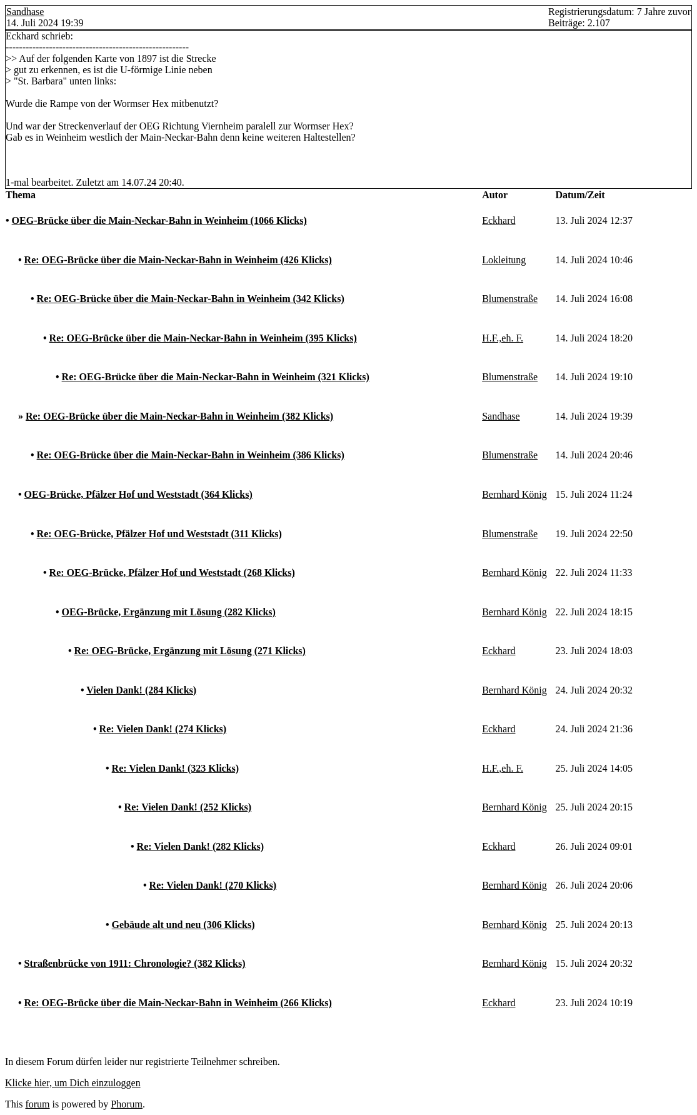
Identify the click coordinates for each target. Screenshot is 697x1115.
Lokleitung (504, 260)
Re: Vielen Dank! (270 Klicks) (213, 885)
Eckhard (498, 220)
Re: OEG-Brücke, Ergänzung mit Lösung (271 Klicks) (190, 650)
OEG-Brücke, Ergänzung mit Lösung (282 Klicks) (169, 612)
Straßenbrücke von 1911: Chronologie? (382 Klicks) (135, 963)
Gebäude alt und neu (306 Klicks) (183, 924)
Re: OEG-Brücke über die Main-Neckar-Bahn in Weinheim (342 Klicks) (190, 298)
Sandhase (25, 11)
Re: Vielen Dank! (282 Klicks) (200, 846)
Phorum (127, 1104)
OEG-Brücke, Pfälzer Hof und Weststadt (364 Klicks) (138, 494)
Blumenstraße (510, 298)
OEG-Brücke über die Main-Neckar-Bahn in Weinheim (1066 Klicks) (159, 220)
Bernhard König (514, 494)
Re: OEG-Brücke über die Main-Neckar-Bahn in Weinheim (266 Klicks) (178, 1002)
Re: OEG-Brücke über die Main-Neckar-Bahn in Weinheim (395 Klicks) (203, 338)
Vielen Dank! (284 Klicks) (141, 690)
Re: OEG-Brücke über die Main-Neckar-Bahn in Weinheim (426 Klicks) (178, 260)
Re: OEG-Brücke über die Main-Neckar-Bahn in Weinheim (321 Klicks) (215, 376)
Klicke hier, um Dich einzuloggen (73, 1082)
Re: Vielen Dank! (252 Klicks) (188, 807)
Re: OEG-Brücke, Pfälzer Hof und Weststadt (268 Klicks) (172, 572)
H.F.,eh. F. (502, 338)
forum (37, 1104)
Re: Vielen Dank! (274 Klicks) (163, 729)
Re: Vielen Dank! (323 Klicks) (175, 768)
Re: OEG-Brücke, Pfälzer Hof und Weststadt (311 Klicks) (159, 533)
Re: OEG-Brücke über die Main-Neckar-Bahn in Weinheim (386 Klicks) (190, 455)
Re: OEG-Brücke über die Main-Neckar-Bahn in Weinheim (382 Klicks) (179, 416)
